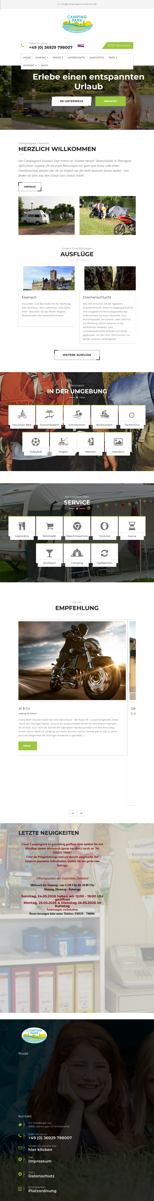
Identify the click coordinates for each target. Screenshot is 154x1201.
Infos (44, 65)
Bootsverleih (104, 424)
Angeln (63, 451)
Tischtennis (132, 424)
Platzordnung (42, 1191)
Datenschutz (41, 1176)
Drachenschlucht (97, 297)
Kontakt (30, 65)
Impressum (39, 1161)
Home (26, 57)
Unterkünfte (76, 57)
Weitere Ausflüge (77, 354)
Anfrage (78, 101)
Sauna (132, 536)
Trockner (104, 536)
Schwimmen (77, 424)
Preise (58, 57)
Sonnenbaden (49, 424)
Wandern (118, 451)
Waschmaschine (77, 536)
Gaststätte (96, 57)
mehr (35, 745)
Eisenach (29, 297)
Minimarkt (49, 536)
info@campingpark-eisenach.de (77, 4)
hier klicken (40, 1150)
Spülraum (49, 563)
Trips (112, 57)
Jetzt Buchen (118, 45)
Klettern (90, 451)
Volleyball (36, 451)
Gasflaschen (104, 563)
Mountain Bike (22, 424)
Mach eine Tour (39, 101)
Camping (41, 57)
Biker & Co (30, 708)
